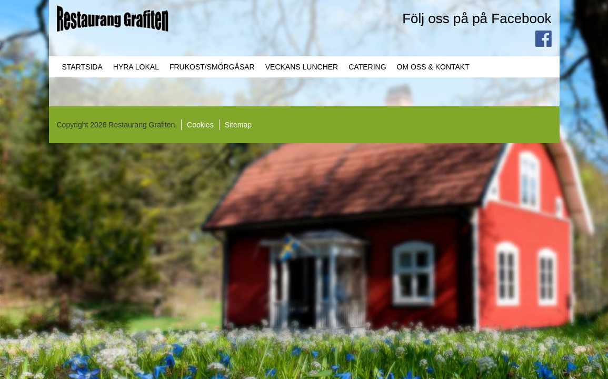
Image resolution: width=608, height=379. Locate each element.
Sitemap (238, 125)
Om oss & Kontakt (433, 67)
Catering (367, 67)
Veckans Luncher (301, 67)
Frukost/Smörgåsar (212, 67)
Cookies (200, 125)
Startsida (82, 67)
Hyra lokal (136, 67)
